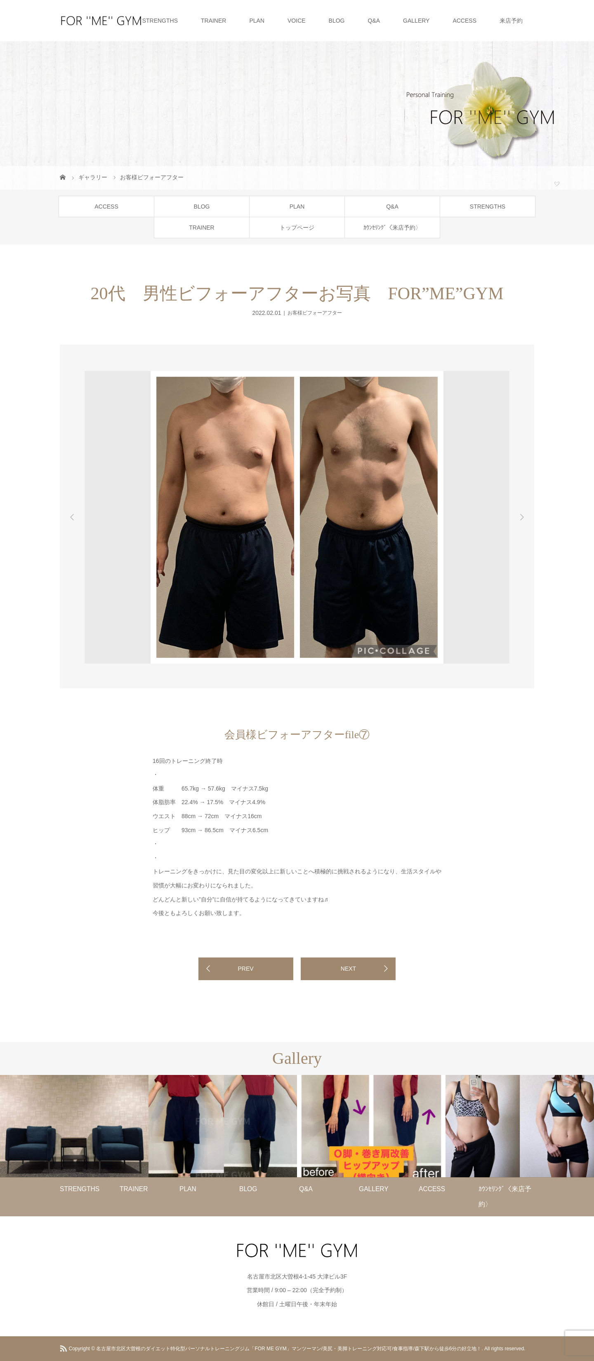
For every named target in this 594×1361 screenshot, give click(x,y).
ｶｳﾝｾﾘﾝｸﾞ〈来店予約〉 (392, 227)
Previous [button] (72, 517)
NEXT (348, 968)
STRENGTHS (160, 20)
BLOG (337, 20)
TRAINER (213, 20)
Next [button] (522, 517)
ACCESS (464, 20)
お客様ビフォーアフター (315, 313)
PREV (245, 968)
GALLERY (416, 20)
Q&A (374, 20)
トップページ (297, 227)
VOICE (297, 20)
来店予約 (511, 20)
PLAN (256, 20)
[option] (120, 369)
